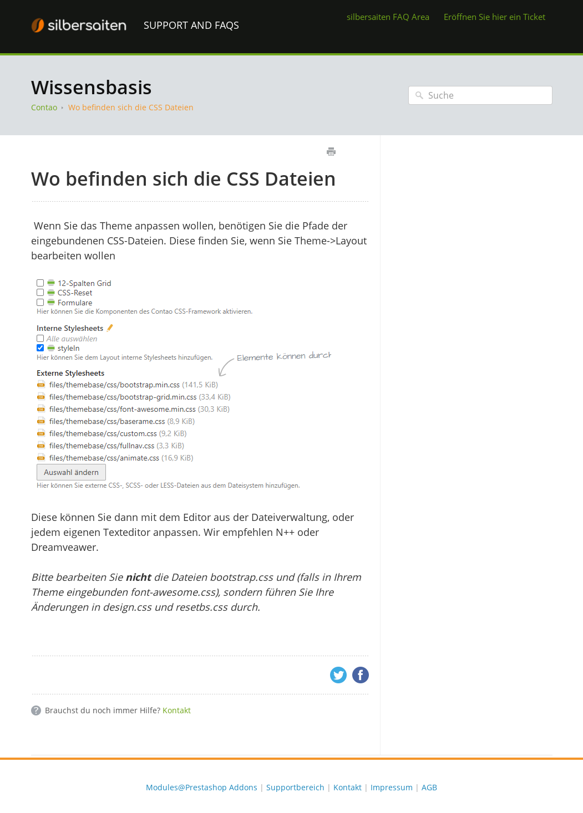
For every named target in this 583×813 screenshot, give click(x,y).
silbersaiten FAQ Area (388, 16)
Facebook (360, 675)
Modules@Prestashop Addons (201, 787)
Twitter (338, 675)
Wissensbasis (91, 87)
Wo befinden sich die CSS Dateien (131, 107)
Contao (44, 107)
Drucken (331, 151)
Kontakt (177, 710)
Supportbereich (295, 787)
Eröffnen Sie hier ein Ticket (494, 16)
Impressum (392, 787)
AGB (429, 787)
